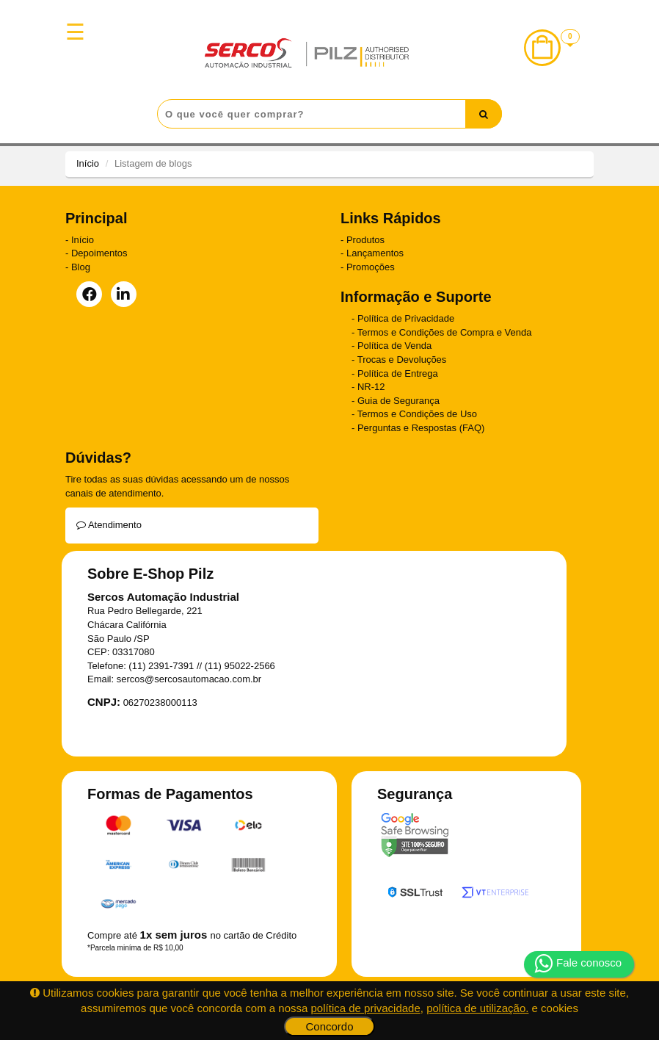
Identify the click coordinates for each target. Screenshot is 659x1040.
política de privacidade (365, 1008)
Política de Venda (394, 345)
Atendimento (109, 524)
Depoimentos (99, 253)
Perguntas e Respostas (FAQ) (420, 427)
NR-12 (371, 386)
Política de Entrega (397, 373)
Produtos (365, 239)
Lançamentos (375, 253)
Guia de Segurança (398, 400)
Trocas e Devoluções (402, 359)
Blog (80, 266)
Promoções (370, 266)
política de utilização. (477, 1008)
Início (87, 163)
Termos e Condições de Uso (417, 413)
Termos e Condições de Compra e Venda (444, 332)
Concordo (329, 1026)
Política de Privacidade (405, 318)
